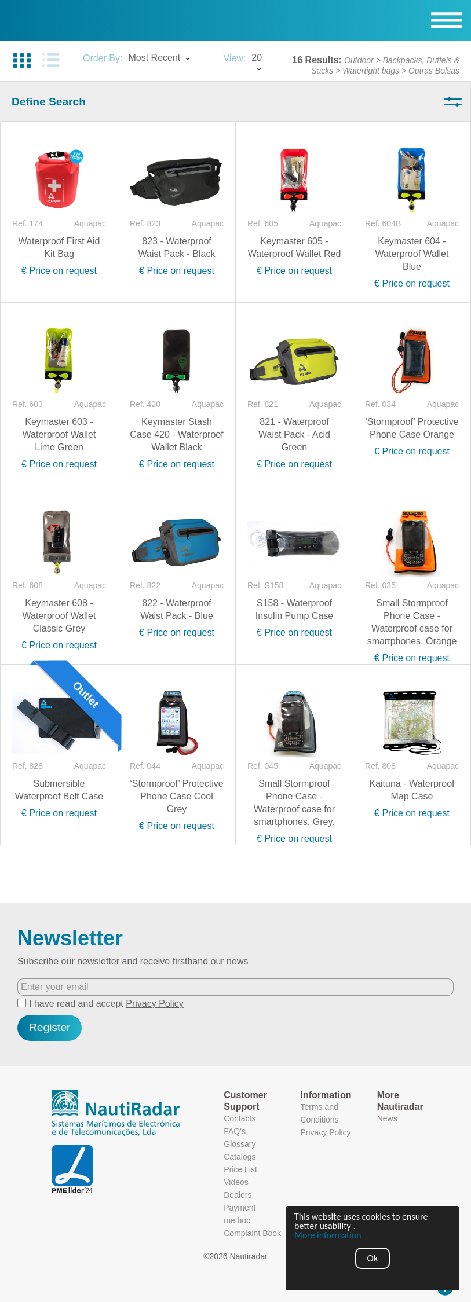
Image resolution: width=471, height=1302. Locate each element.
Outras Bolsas (433, 70)
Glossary (239, 1144)
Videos (236, 1182)
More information (328, 1235)
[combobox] (169, 59)
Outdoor (359, 60)
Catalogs (239, 1156)
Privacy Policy (155, 1003)
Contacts (239, 1118)
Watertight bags (370, 70)
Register (49, 1027)
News (387, 1118)
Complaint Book (252, 1233)
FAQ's (235, 1131)
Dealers (237, 1195)
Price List (240, 1169)
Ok (372, 1258)
